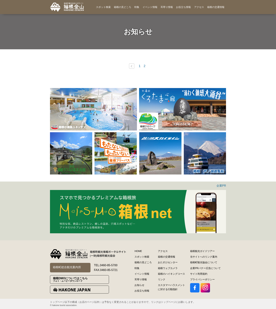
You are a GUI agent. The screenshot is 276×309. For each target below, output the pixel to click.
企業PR (221, 185)
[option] (93, 109)
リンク (161, 279)
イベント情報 (150, 7)
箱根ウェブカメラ (168, 268)
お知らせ (139, 285)
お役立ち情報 (183, 7)
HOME (138, 251)
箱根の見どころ (122, 7)
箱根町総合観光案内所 (67, 267)
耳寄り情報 (167, 7)
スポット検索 (103, 7)
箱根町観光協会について (203, 262)
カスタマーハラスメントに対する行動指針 (171, 287)
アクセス (199, 7)
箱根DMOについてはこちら (81, 279)
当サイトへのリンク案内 (203, 256)
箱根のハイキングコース (171, 273)
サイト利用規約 (198, 273)
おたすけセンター (168, 262)
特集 (136, 7)
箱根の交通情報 (215, 7)
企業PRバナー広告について (205, 268)
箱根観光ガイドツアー (202, 251)
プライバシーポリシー (202, 279)
